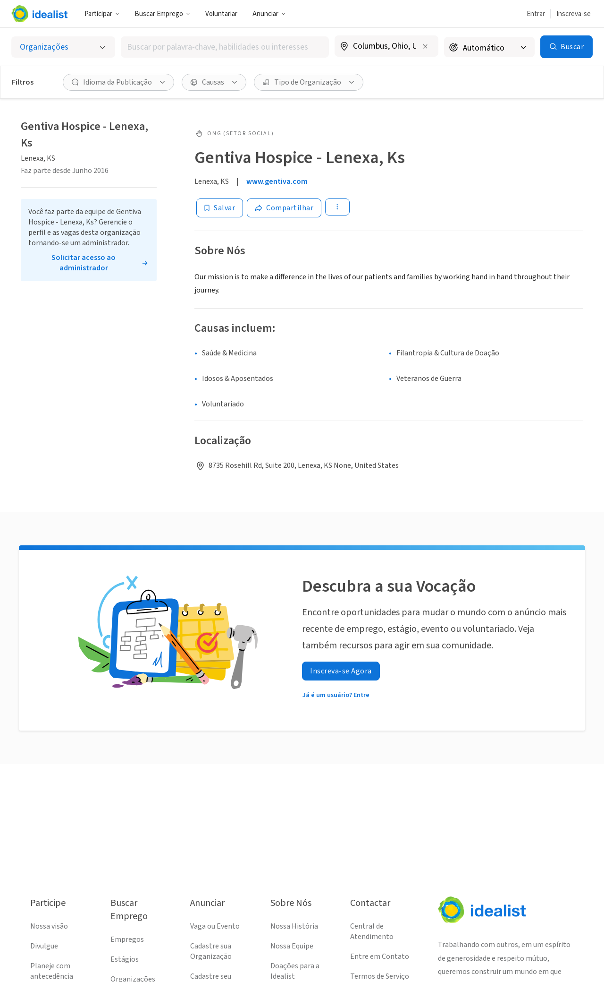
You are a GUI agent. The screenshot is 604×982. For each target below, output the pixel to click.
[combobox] (224, 47)
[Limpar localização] (425, 46)
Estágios (124, 959)
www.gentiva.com (277, 181)
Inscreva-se (573, 14)
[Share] (284, 207)
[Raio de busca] (489, 47)
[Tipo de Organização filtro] (308, 82)
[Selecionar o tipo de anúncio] (63, 47)
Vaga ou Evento (215, 926)
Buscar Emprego (162, 14)
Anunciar (268, 14)
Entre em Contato (379, 956)
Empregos (127, 939)
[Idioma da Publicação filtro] (118, 82)
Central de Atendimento (372, 931)
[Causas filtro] (214, 82)
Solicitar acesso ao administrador (83, 262)
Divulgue (44, 946)
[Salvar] (219, 207)
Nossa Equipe (291, 946)
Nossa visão (49, 926)
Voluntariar (221, 14)
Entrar (536, 14)
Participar (101, 14)
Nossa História (294, 926)
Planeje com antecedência (51, 971)
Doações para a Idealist (294, 971)
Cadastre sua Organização (211, 951)
